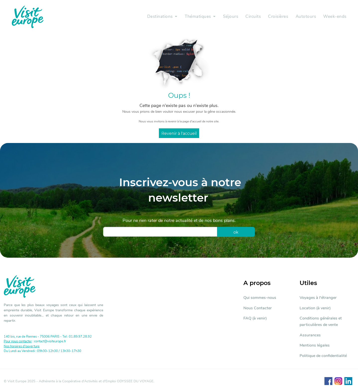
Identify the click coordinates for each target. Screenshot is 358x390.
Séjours (229, 17)
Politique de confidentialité (323, 355)
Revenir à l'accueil (179, 133)
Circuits (252, 17)
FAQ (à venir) (255, 318)
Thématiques (196, 17)
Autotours (305, 17)
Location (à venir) (315, 308)
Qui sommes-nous (259, 297)
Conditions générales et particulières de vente (321, 321)
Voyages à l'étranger (318, 297)
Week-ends (335, 17)
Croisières (278, 17)
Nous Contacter (257, 308)
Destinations (158, 17)
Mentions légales (315, 345)
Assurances (310, 335)
